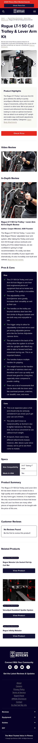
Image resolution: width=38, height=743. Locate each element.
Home (3, 18)
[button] (3, 63)
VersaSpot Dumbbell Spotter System (18, 610)
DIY (3, 728)
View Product (19, 570)
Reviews (5, 712)
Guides (5, 722)
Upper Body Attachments (11, 558)
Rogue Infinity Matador (12, 630)
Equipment (6, 717)
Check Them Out (19, 6)
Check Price (19, 133)
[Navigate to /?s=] (3, 11)
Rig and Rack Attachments (15, 18)
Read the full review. (16, 259)
